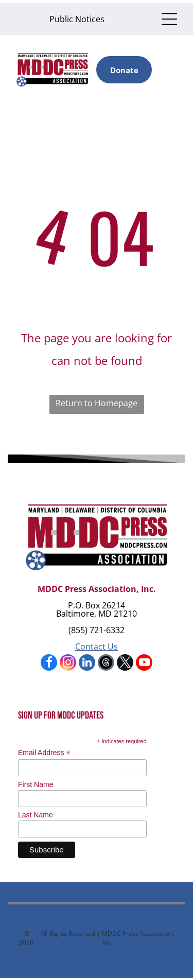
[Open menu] (169, 19)
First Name (35, 784)
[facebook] (49, 663)
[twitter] (125, 663)
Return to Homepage (96, 403)
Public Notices (76, 19)
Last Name (35, 815)
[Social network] (106, 663)
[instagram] (68, 663)
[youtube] (144, 663)
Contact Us (96, 646)
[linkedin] (87, 663)
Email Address (44, 753)
